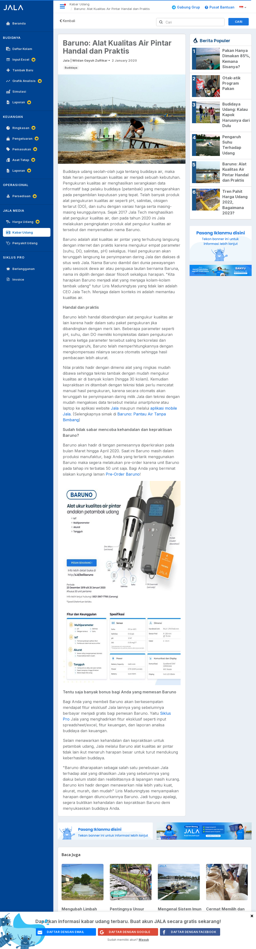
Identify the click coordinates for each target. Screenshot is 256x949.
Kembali (67, 21)
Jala (115, 408)
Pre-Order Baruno (123, 474)
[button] (243, 7)
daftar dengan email (60, 931)
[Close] (252, 915)
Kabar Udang (79, 4)
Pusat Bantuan (219, 7)
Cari (238, 22)
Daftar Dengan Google (124, 931)
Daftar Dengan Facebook (188, 931)
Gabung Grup (186, 7)
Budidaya (71, 67)
